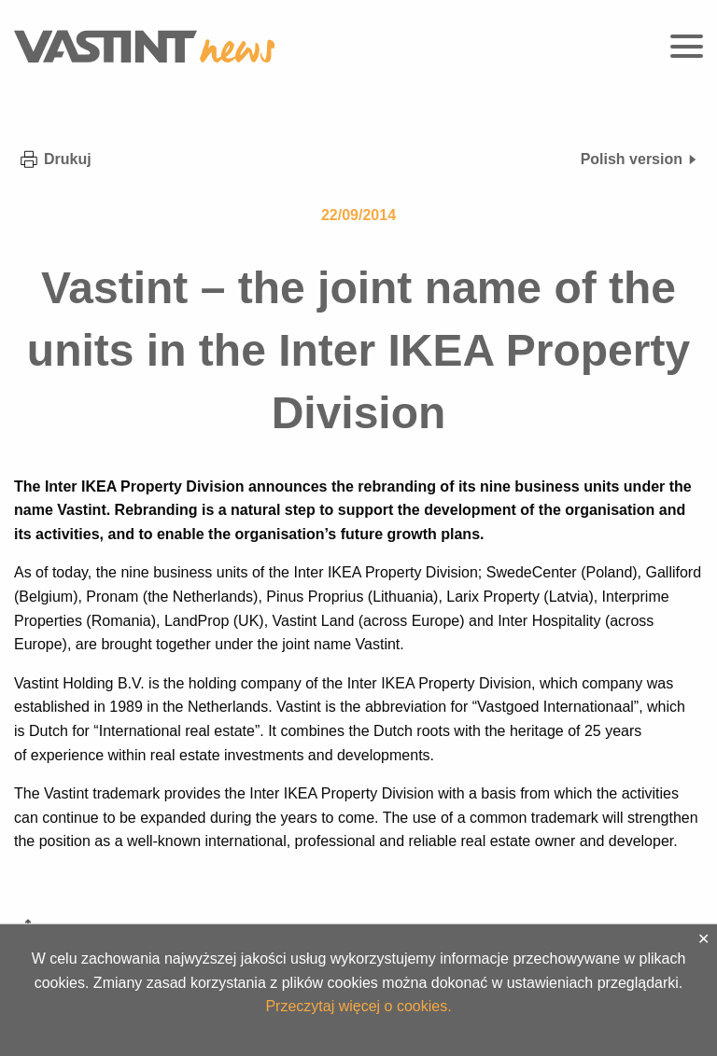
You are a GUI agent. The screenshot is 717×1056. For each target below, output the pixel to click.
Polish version (639, 159)
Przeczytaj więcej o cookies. (358, 1006)
